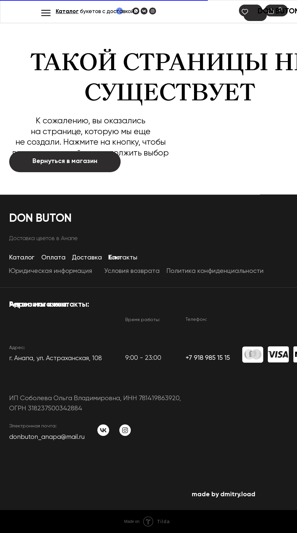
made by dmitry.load (223, 494)
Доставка (87, 258)
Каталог (67, 11)
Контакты (122, 258)
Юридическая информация (50, 271)
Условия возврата (132, 271)
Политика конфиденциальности (215, 271)
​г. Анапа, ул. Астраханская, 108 (55, 358)
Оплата (53, 258)
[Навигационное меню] (45, 13)
